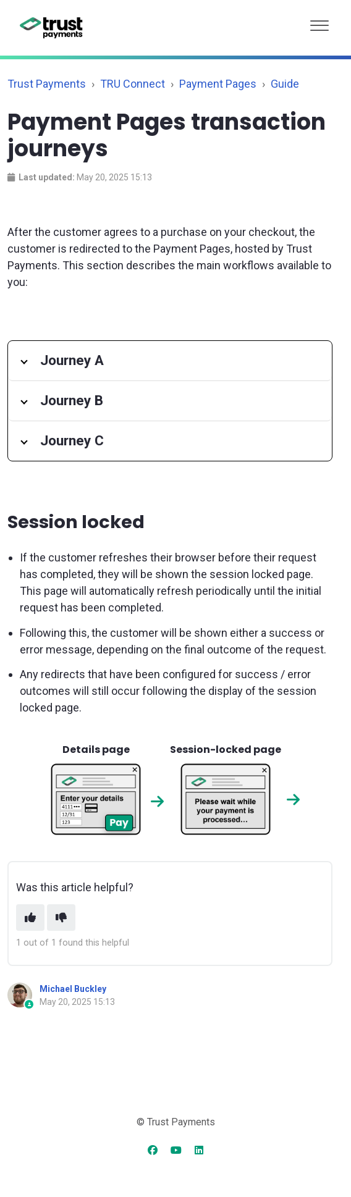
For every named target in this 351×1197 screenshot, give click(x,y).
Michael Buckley (73, 989)
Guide (285, 83)
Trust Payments (46, 83)
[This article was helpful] (30, 917)
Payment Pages (217, 83)
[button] (319, 22)
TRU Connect (132, 83)
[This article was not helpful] (61, 917)
